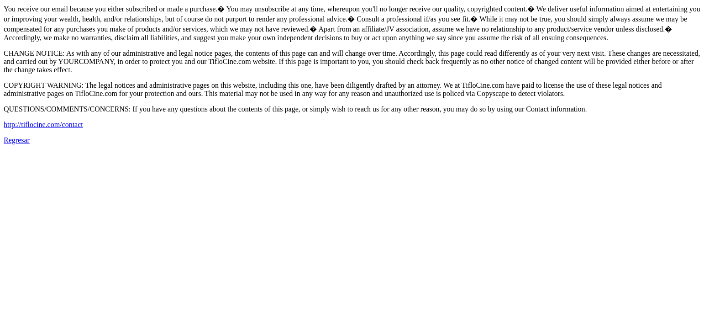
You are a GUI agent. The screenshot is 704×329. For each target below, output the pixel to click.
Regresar (17, 140)
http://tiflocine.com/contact (43, 124)
